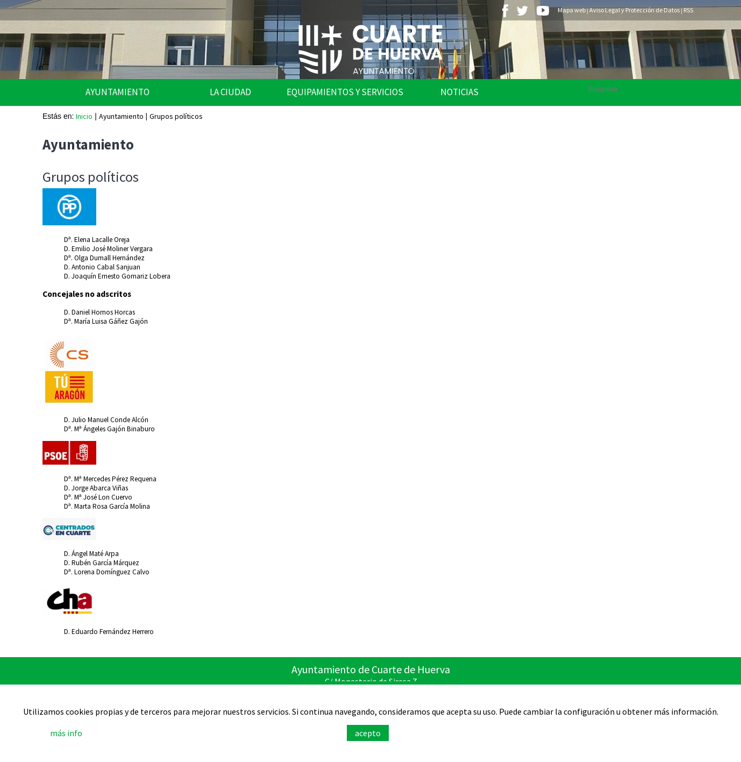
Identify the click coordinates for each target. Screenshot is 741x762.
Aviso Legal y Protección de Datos (634, 10)
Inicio (84, 116)
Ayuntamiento (117, 92)
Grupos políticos (176, 116)
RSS (688, 10)
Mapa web (572, 10)
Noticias (459, 92)
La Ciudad (230, 92)
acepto (368, 733)
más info (66, 733)
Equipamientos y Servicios (345, 92)
